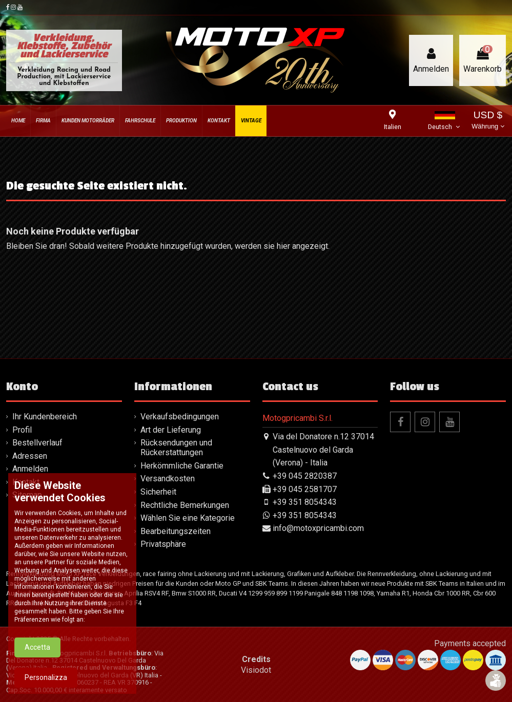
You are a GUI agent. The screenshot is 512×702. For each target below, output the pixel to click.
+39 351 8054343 (305, 502)
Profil (22, 430)
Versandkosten (167, 478)
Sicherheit (158, 492)
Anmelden (30, 469)
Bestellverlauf (37, 443)
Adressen (29, 456)
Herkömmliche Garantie (181, 466)
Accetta (37, 655)
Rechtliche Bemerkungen (184, 505)
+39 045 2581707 (305, 489)
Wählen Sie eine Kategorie (187, 518)
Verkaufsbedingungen (179, 416)
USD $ (488, 121)
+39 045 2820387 (305, 476)
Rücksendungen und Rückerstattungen (176, 447)
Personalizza (46, 686)
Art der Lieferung (170, 430)
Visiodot (256, 670)
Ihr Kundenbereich (44, 416)
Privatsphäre (163, 544)
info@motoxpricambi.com (318, 528)
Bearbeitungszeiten (175, 531)
